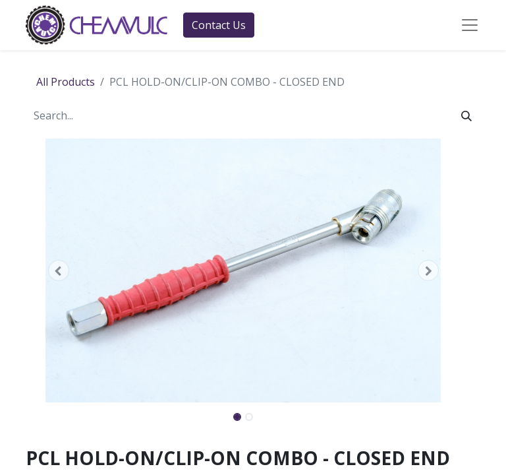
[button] (58, 270)
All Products (65, 82)
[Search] (466, 115)
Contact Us (219, 25)
